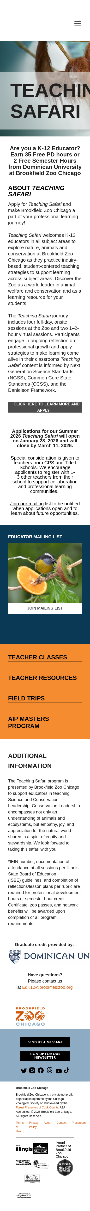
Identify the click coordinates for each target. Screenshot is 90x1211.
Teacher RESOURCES (42, 677)
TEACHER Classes (37, 657)
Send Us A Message (45, 1042)
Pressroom (79, 1122)
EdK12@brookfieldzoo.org (47, 987)
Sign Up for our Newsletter (45, 1055)
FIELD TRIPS (26, 698)
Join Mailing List (45, 608)
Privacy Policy (33, 1125)
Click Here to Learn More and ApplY (44, 407)
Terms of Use (20, 1127)
